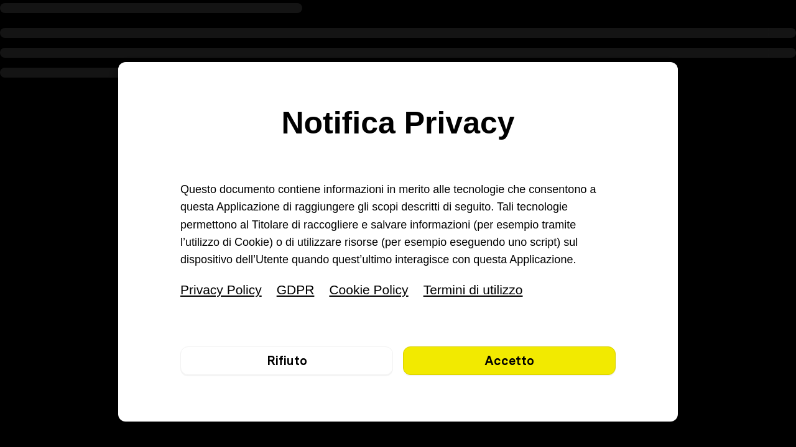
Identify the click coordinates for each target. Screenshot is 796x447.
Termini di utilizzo (473, 289)
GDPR (296, 289)
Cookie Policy (368, 289)
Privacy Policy (221, 289)
